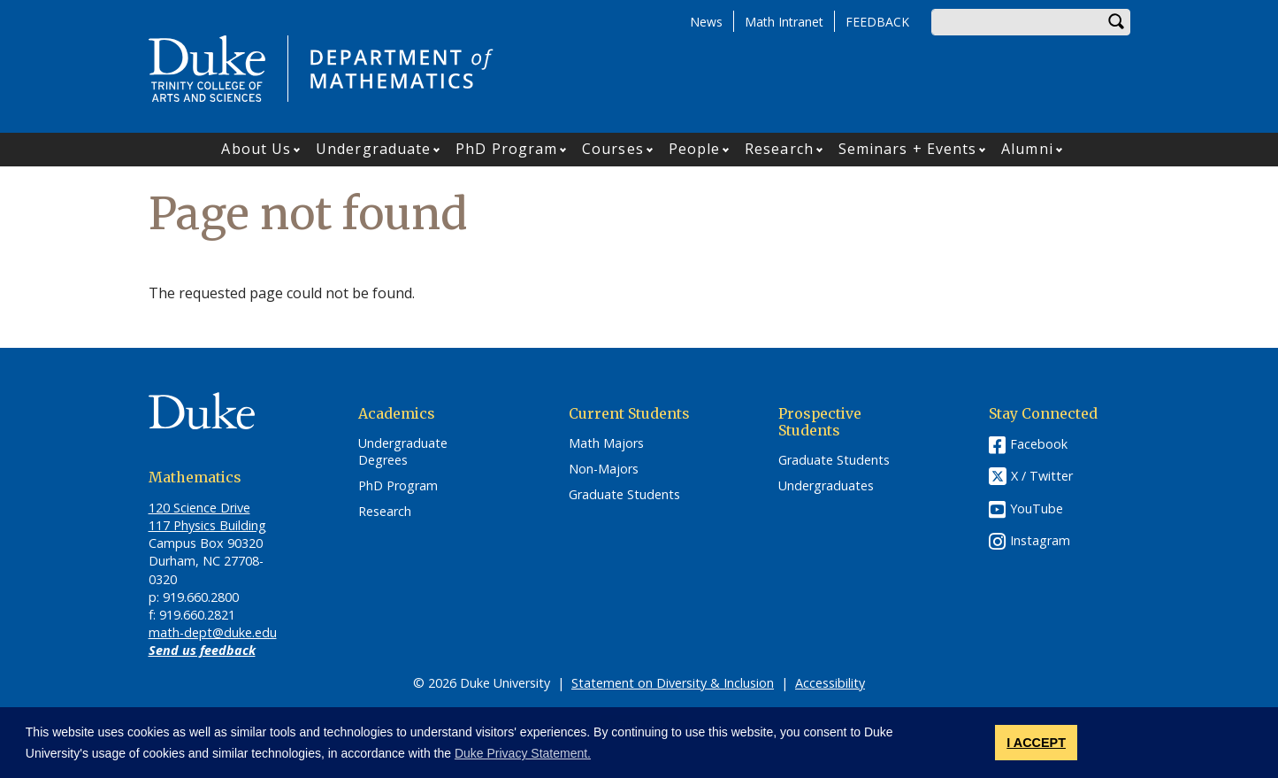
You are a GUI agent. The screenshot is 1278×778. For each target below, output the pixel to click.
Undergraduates (826, 486)
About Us (256, 148)
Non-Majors (604, 469)
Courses (613, 148)
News (706, 21)
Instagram (1040, 540)
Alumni (1027, 148)
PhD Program (506, 148)
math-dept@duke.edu (213, 632)
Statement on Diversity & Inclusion (672, 682)
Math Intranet (784, 21)
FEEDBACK (877, 21)
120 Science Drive (199, 507)
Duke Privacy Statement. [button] (523, 753)
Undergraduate (373, 148)
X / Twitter (1042, 476)
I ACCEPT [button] (1036, 743)
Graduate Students (624, 495)
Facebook (1039, 443)
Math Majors (606, 443)
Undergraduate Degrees (403, 451)
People (695, 148)
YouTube (1036, 508)
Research (779, 148)
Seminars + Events (907, 148)
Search (1117, 22)
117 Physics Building (207, 525)
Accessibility (830, 682)
